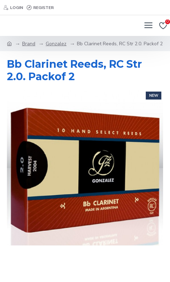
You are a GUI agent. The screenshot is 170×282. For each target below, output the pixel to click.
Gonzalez (56, 43)
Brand (28, 43)
